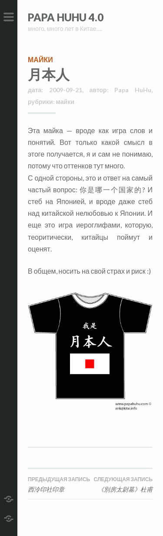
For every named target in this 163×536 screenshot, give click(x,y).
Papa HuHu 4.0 (65, 17)
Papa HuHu (132, 90)
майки (40, 59)
